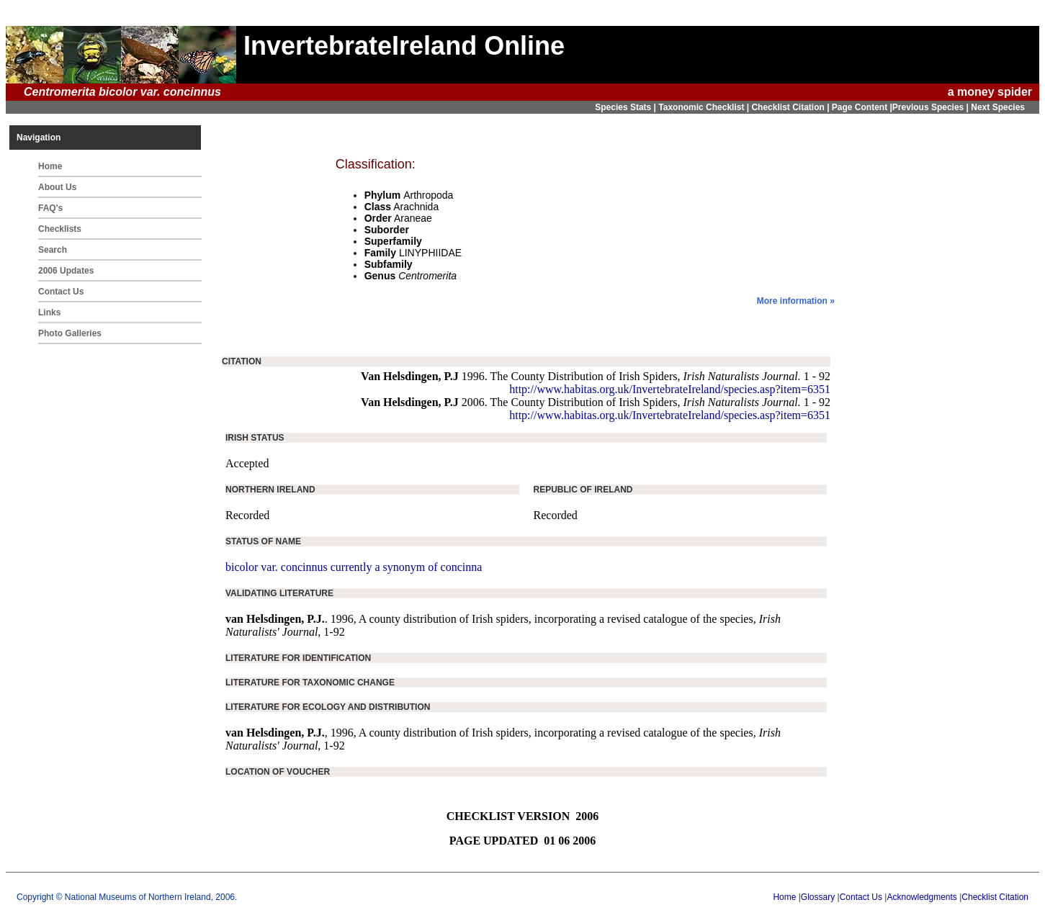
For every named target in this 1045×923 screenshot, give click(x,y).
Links (49, 312)
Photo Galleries (70, 333)
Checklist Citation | (791, 107)
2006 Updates (66, 271)
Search (52, 250)
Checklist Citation (994, 897)
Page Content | (862, 107)
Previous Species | (931, 107)
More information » (796, 301)
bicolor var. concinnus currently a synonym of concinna (353, 567)
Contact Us (61, 292)
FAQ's (50, 208)
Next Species (998, 107)
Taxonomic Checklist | (704, 107)
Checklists (59, 229)
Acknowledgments (921, 897)
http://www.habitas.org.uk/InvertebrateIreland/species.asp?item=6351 (669, 389)
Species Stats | (626, 107)
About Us (57, 187)
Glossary (818, 897)
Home (50, 166)
